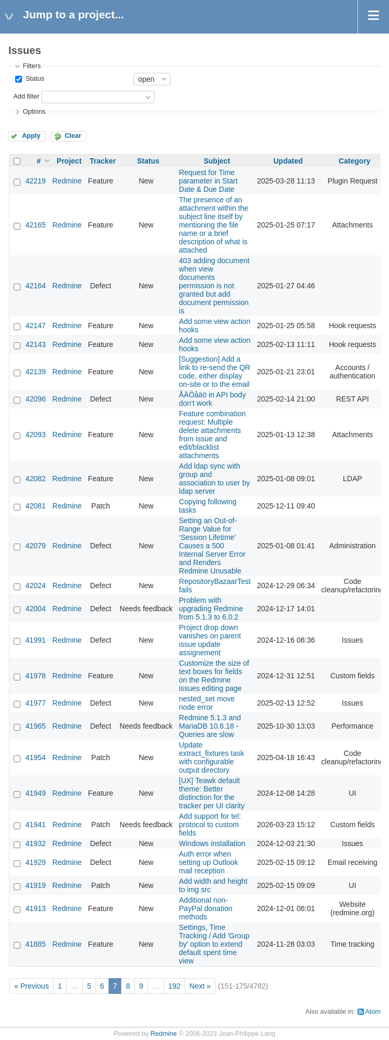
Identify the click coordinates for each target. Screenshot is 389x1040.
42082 (35, 478)
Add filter (26, 96)
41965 (35, 726)
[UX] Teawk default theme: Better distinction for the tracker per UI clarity (211, 793)
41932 (35, 843)
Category (355, 161)
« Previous (31, 986)
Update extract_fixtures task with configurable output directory (211, 757)
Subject (216, 161)
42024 (35, 585)
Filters (31, 66)
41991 (35, 640)
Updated (287, 161)
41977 (35, 703)
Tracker (103, 161)
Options (34, 111)
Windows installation (212, 843)
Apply (31, 135)
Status (34, 78)
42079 (35, 545)
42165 (35, 225)
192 (174, 986)
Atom (373, 1011)
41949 (35, 793)
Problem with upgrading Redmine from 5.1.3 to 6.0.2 (211, 608)
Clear (72, 135)
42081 (35, 506)
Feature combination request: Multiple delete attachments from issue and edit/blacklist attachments (212, 434)
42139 (35, 371)
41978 (35, 675)
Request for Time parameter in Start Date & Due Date (208, 180)
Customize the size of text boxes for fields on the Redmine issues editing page (214, 675)
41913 (35, 908)
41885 (35, 944)
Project (69, 161)
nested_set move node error (207, 703)
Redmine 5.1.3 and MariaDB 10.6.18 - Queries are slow (210, 726)
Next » (199, 986)
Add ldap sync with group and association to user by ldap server (214, 478)
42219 (35, 181)
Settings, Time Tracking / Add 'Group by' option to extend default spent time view (214, 944)
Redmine (67, 181)
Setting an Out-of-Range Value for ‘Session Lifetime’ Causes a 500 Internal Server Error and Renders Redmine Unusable (212, 545)
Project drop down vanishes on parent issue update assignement (210, 640)
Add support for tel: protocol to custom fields (210, 824)
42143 (35, 344)
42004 (35, 608)
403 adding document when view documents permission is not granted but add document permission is (214, 285)
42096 (35, 399)
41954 (35, 757)
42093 (35, 434)
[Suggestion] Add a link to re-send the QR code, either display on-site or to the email (214, 371)
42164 (35, 285)
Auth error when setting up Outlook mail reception (208, 862)
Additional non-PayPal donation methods (205, 908)
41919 (35, 885)
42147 (35, 325)
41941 (35, 824)
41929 (35, 862)
